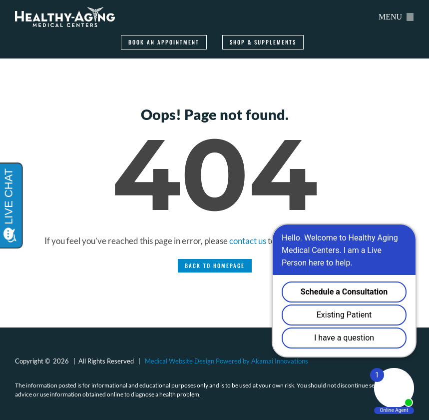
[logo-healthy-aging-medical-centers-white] (65, 11)
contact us (247, 241)
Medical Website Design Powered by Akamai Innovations (226, 361)
